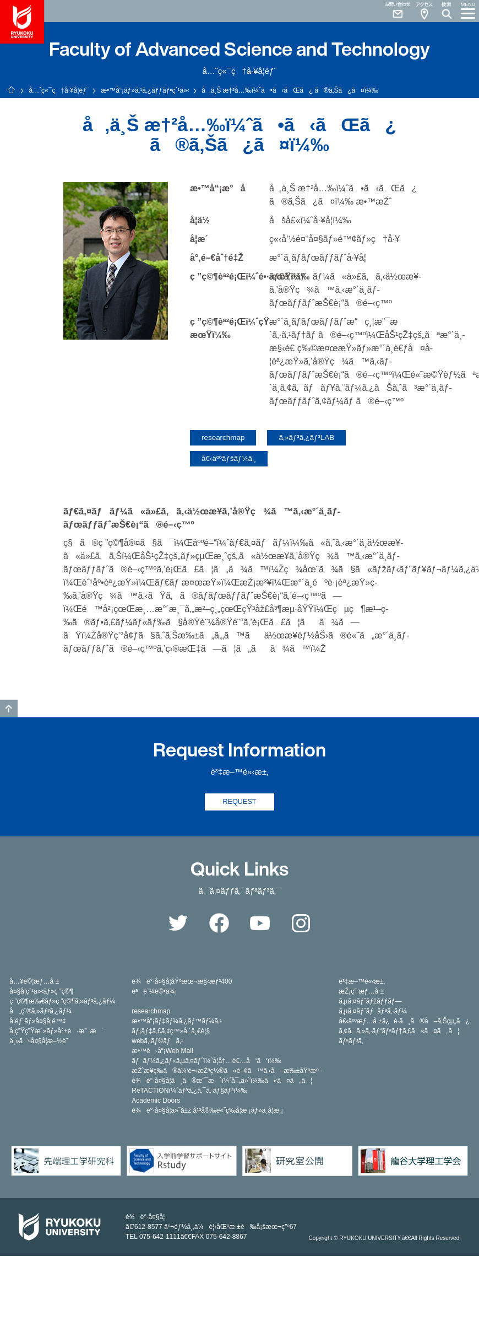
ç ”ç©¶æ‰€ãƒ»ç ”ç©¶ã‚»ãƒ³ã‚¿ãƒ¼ (62, 1002)
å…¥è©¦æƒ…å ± (34, 982)
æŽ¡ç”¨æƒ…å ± (361, 992)
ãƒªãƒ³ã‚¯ (353, 1041)
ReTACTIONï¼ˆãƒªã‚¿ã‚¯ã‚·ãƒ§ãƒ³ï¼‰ (189, 1091)
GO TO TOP (9, 708)
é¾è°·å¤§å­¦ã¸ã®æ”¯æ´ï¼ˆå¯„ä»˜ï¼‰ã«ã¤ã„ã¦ (222, 1081)
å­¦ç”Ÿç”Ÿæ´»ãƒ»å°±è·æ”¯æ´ (56, 1031)
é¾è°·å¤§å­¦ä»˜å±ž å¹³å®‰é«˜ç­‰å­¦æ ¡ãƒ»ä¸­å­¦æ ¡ (207, 1111)
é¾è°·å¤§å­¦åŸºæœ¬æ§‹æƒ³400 (182, 982)
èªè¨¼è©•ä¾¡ (154, 992)
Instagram (301, 923)
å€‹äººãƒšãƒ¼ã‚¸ (229, 458)
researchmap (223, 437)
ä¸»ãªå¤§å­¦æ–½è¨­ (38, 1041)
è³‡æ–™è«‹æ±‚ (362, 982)
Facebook (219, 923)
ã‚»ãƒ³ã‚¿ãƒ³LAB (306, 437)
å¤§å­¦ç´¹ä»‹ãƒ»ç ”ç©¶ (41, 992)
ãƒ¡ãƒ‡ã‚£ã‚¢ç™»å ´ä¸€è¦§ (171, 1031)
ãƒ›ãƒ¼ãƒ (11, 89)
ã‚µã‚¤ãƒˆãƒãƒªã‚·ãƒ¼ (373, 1012)
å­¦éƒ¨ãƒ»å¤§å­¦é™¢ (37, 1022)
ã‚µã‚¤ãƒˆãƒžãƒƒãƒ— (370, 1002)
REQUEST (239, 802)
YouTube (260, 923)
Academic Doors (156, 1101)
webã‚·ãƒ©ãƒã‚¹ (157, 1041)
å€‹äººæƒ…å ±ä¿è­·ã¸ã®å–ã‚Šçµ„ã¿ (404, 1022)
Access (424, 11)
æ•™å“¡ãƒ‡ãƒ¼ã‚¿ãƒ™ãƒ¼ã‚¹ (177, 1022)
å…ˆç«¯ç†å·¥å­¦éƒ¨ (58, 90)
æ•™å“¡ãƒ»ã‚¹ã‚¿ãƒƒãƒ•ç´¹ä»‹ (145, 90)
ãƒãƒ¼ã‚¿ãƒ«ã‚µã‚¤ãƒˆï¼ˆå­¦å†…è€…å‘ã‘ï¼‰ (206, 1061)
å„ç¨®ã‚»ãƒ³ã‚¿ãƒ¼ (40, 1012)
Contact (393, 11)
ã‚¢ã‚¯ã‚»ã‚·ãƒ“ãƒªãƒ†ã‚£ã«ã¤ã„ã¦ (399, 1031)
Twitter (178, 923)
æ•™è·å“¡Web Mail (162, 1051)
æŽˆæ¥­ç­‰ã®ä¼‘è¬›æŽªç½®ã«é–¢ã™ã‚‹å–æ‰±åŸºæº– (227, 1071)
